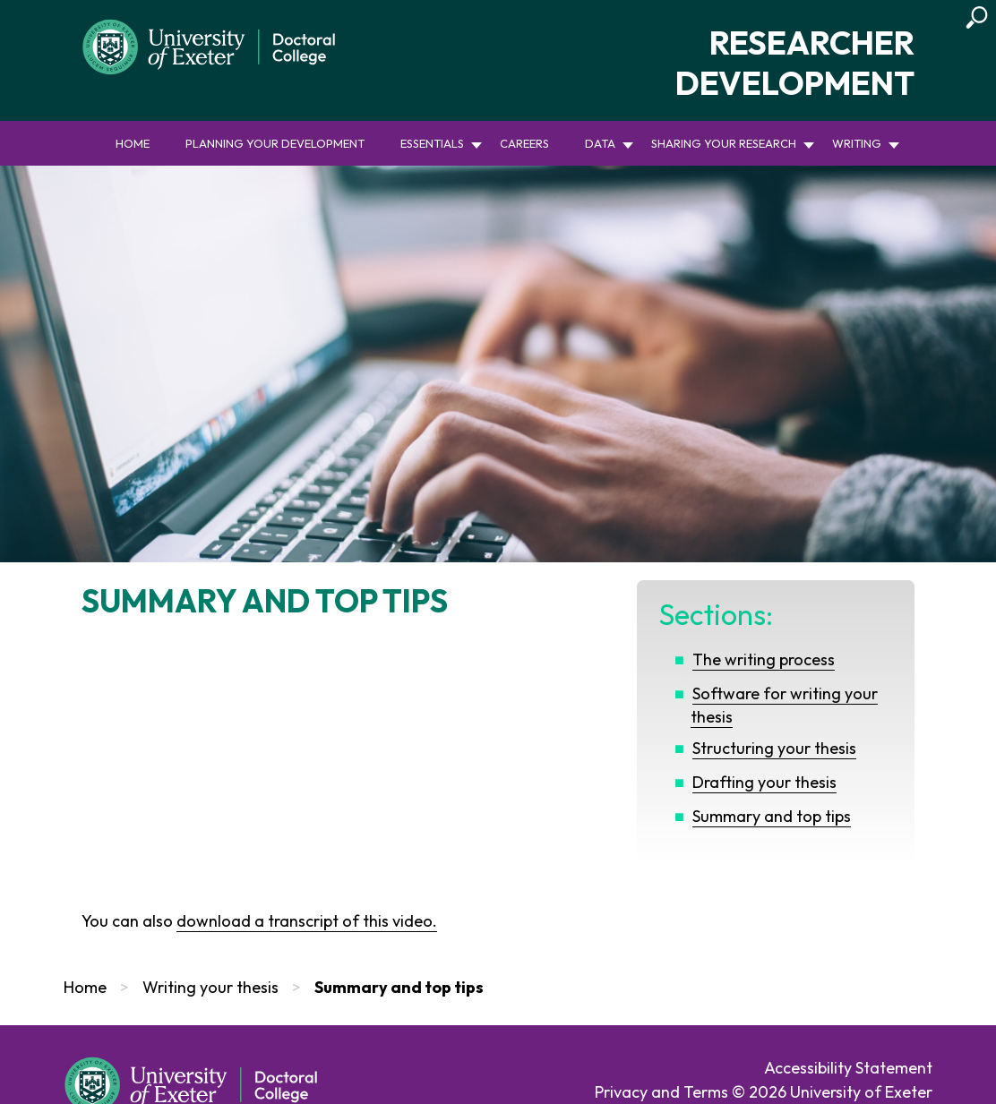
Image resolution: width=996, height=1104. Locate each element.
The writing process (763, 659)
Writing (856, 143)
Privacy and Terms (661, 1092)
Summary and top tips (771, 816)
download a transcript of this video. (306, 921)
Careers (524, 143)
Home (133, 143)
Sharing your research (723, 143)
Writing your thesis (210, 987)
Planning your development (275, 143)
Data (600, 143)
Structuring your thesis (774, 748)
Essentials (432, 143)
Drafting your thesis (764, 782)
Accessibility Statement (848, 1067)
